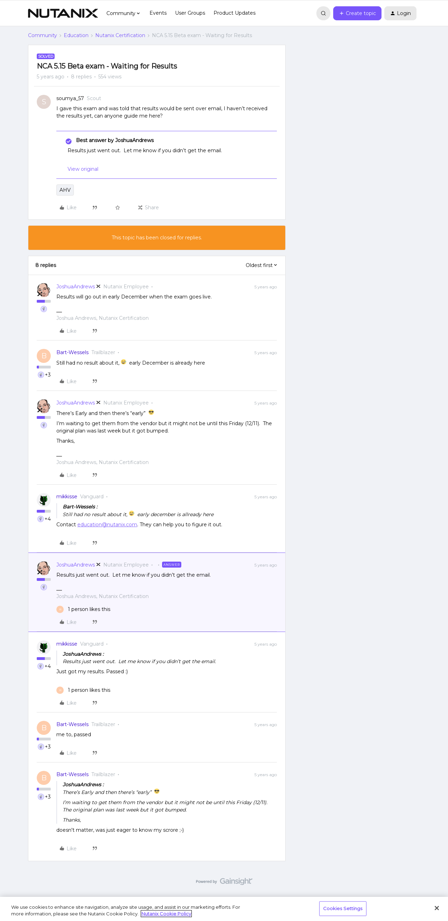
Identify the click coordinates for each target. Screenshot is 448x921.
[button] (357, 13)
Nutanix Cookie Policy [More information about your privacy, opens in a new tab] (166, 913)
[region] (224, 909)
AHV (65, 190)
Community (42, 35)
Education (76, 35)
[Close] (436, 908)
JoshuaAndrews (75, 286)
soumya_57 (70, 98)
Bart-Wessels (72, 352)
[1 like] (83, 609)
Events (158, 13)
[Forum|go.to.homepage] (63, 13)
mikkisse (66, 496)
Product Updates (234, 13)
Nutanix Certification (120, 35)
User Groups (190, 13)
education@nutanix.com (107, 524)
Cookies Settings (343, 908)
